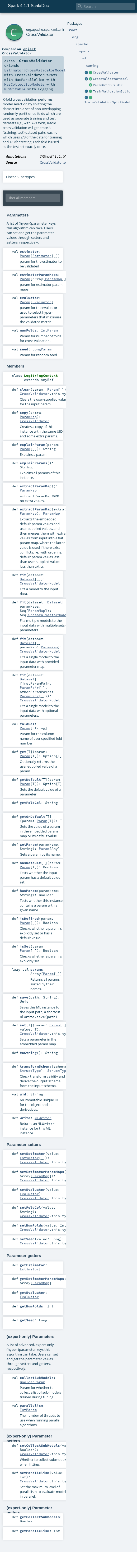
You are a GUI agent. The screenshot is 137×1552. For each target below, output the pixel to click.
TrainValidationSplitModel (107, 102)
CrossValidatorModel (110, 79)
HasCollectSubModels (24, 84)
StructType (30, 1070)
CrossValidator (106, 72)
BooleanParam (32, 1382)
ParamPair (29, 687)
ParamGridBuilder (107, 85)
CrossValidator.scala (55, 162)
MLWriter (43, 1118)
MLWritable (14, 89)
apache (37, 30)
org (28, 30)
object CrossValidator (19, 51)
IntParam (49, 330)
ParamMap (53, 279)
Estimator (13, 70)
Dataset (27, 579)
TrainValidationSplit (111, 91)
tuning (62, 30)
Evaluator (41, 302)
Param (25, 256)
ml (55, 30)
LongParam (41, 349)
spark (48, 30)
